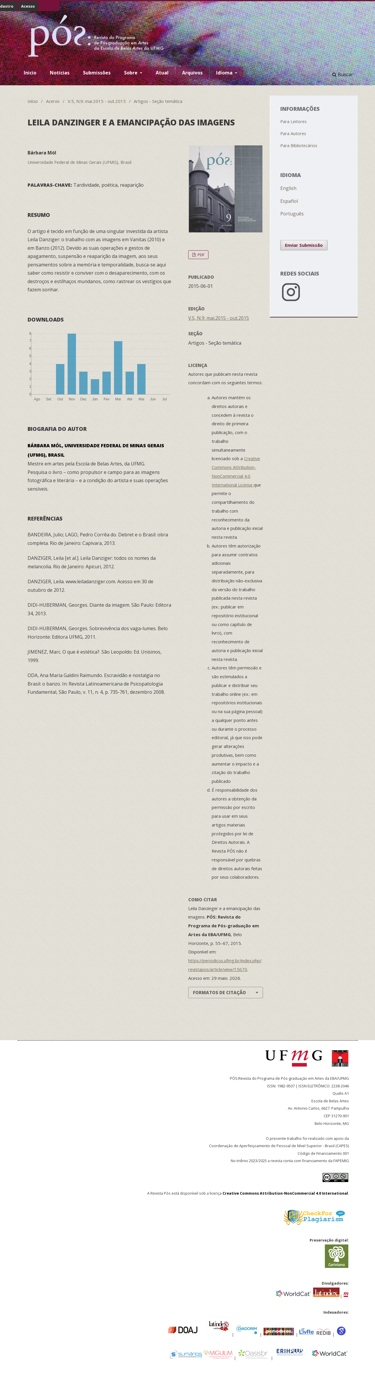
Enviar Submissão (304, 245)
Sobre (131, 72)
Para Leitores (293, 121)
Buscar (342, 74)
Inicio (30, 72)
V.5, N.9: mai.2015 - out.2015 (97, 101)
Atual (162, 72)
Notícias (59, 72)
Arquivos (192, 72)
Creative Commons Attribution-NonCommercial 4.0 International (285, 1193)
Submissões (97, 72)
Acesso (28, 6)
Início (33, 101)
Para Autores (293, 133)
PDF (200, 254)
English (288, 188)
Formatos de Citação (219, 992)
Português (292, 213)
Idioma (225, 72)
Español (289, 201)
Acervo (53, 101)
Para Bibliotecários (298, 145)
